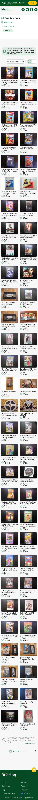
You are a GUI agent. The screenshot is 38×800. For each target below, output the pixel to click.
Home (4, 782)
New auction (27, 9)
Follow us (26, 794)
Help (3, 790)
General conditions (8, 794)
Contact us (25, 790)
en (36, 9)
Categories (8, 22)
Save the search (30, 743)
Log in (31, 9)
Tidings (23, 782)
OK (32, 3)
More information (19, 4)
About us (24, 786)
